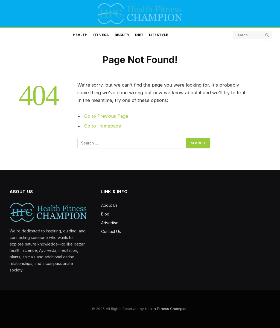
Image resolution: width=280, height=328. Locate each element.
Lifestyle (158, 35)
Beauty (122, 35)
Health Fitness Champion (166, 308)
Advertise (109, 222)
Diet (139, 35)
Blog (105, 214)
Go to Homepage (102, 126)
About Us (109, 205)
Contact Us (111, 231)
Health (80, 35)
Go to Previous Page (106, 116)
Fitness (101, 35)
